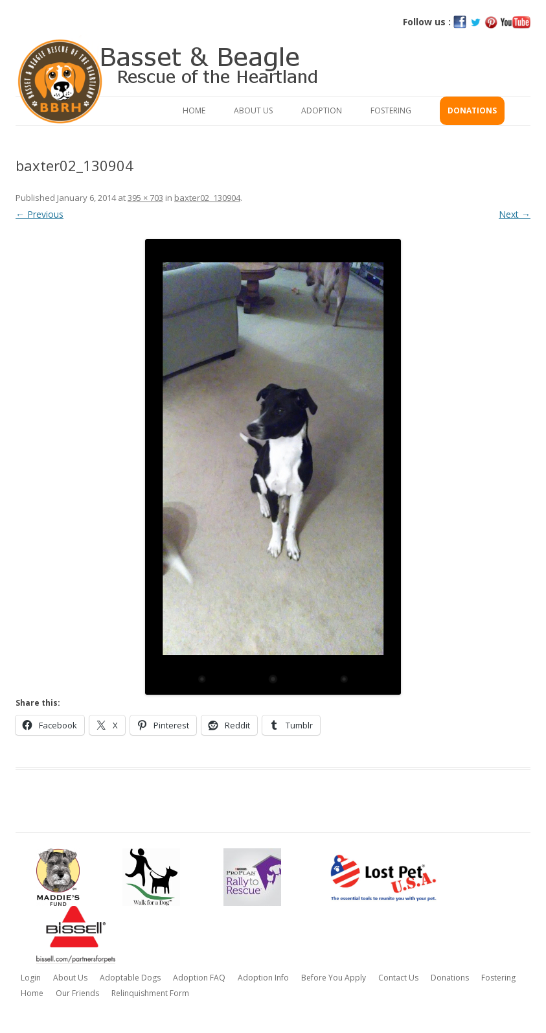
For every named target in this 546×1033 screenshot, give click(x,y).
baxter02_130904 (207, 197)
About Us (253, 110)
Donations (472, 110)
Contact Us (398, 977)
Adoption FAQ (199, 977)
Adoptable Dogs (130, 977)
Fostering (390, 110)
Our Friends (77, 993)
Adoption (321, 110)
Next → (514, 214)
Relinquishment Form (150, 993)
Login (31, 977)
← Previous (39, 214)
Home (194, 110)
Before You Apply (333, 977)
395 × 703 (145, 197)
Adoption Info (263, 977)
